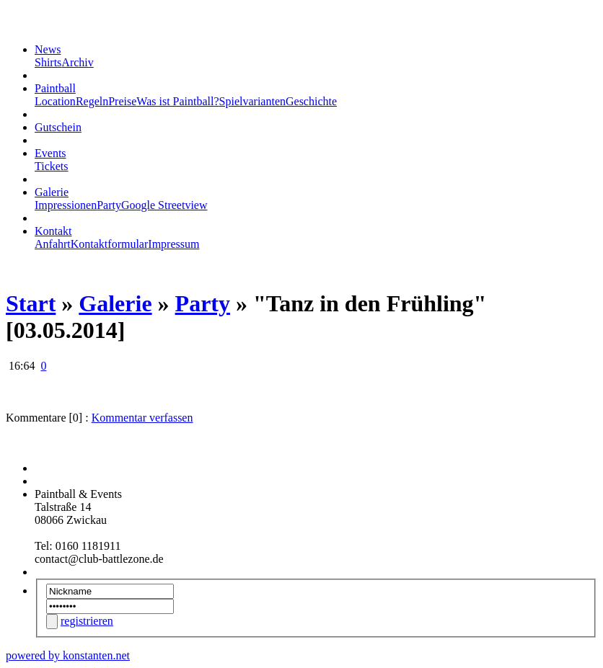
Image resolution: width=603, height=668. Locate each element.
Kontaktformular (110, 244)
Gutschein (58, 127)
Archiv (77, 62)
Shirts (48, 62)
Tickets (52, 166)
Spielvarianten (252, 101)
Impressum (173, 244)
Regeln (92, 101)
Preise (122, 101)
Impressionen (66, 205)
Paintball (55, 88)
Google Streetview (164, 205)
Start (31, 303)
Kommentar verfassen (142, 417)
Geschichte (311, 101)
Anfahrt (53, 244)
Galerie (52, 192)
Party (109, 205)
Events (50, 153)
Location (55, 101)
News (48, 49)
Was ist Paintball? (177, 101)
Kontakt (53, 231)
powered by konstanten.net (68, 655)
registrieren (87, 621)
